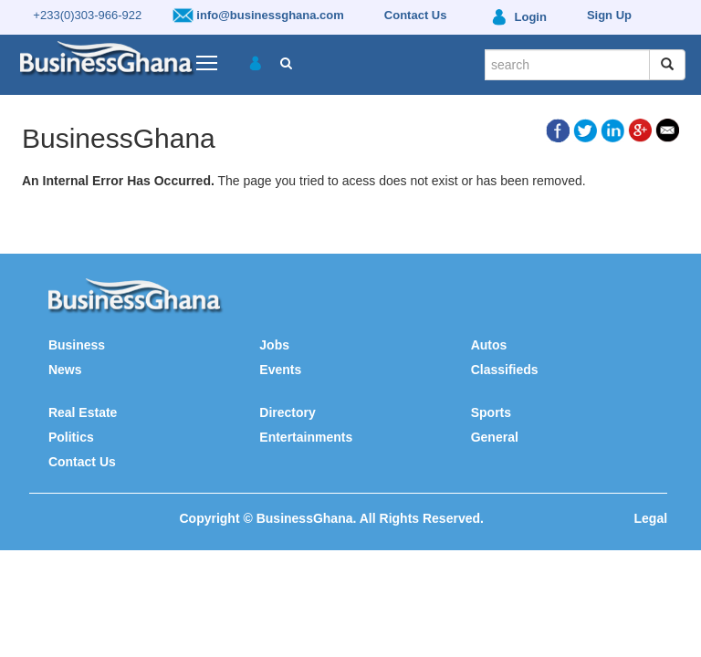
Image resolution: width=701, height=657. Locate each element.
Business (76, 345)
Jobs (274, 345)
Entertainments (305, 437)
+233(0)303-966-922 (87, 15)
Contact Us (82, 461)
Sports (491, 412)
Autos (489, 345)
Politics (71, 437)
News (65, 369)
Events (280, 369)
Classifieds (505, 369)
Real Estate (82, 412)
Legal (651, 518)
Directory (287, 412)
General (494, 437)
